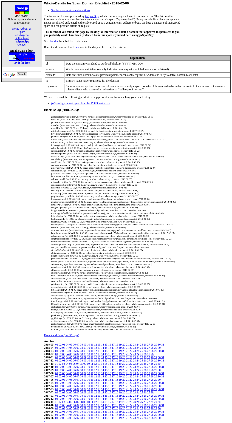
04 (67, 344)
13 (99, 344)
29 (155, 344)
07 (78, 344)
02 (60, 344)
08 (81, 344)
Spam (22, 31)
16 (109, 344)
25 (141, 344)
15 (106, 344)
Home (15, 28)
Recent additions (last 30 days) (61, 335)
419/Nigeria (22, 35)
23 (134, 344)
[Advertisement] (22, 135)
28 (152, 344)
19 (120, 344)
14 (102, 344)
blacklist (53, 41)
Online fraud (22, 38)
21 (127, 344)
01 (56, 344)
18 (116, 344)
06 (74, 344)
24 (138, 344)
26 (145, 344)
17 (113, 344)
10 (88, 344)
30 (159, 344)
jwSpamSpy (91, 16)
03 (63, 344)
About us (26, 28)
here (77, 47)
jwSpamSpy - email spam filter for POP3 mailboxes (80, 103)
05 (70, 344)
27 (148, 344)
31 (162, 344)
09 (85, 344)
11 (92, 344)
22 (130, 344)
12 (95, 344)
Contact (22, 44)
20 (123, 344)
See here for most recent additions (70, 10)
